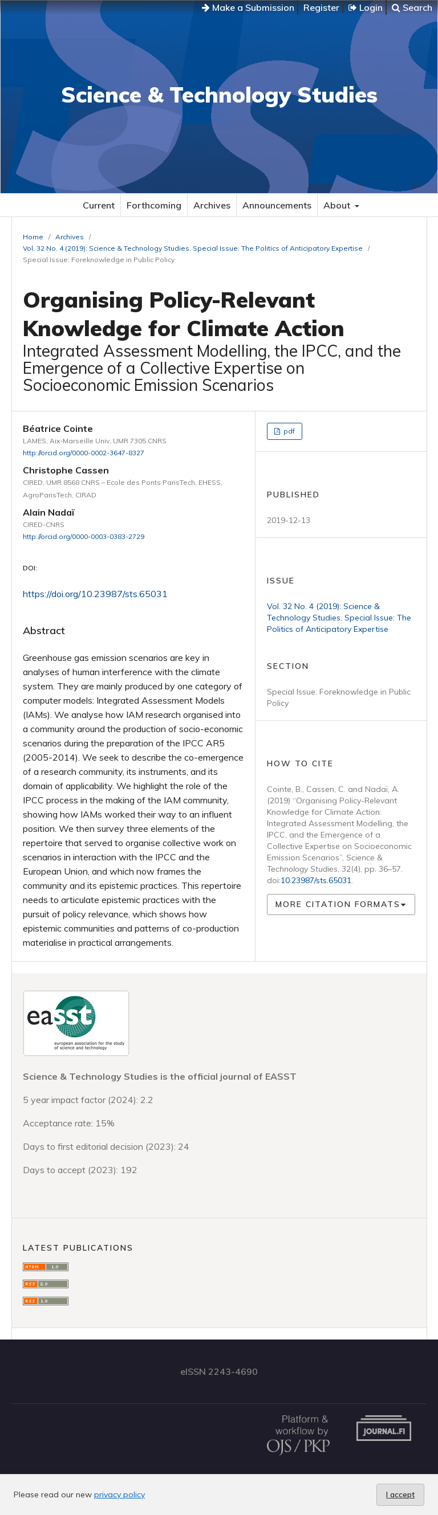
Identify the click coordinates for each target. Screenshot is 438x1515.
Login (365, 7)
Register (321, 7)
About (337, 205)
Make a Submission (248, 7)
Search (412, 7)
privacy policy (119, 1494)
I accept (400, 1494)
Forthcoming (154, 205)
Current (99, 205)
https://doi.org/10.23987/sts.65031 (95, 593)
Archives (211, 205)
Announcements (276, 205)
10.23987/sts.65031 (316, 880)
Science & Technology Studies (219, 94)
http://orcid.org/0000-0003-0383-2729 (83, 536)
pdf (288, 431)
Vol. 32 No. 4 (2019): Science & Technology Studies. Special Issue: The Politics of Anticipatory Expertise (193, 248)
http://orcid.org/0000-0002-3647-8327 (83, 452)
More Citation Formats (337, 904)
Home (33, 236)
